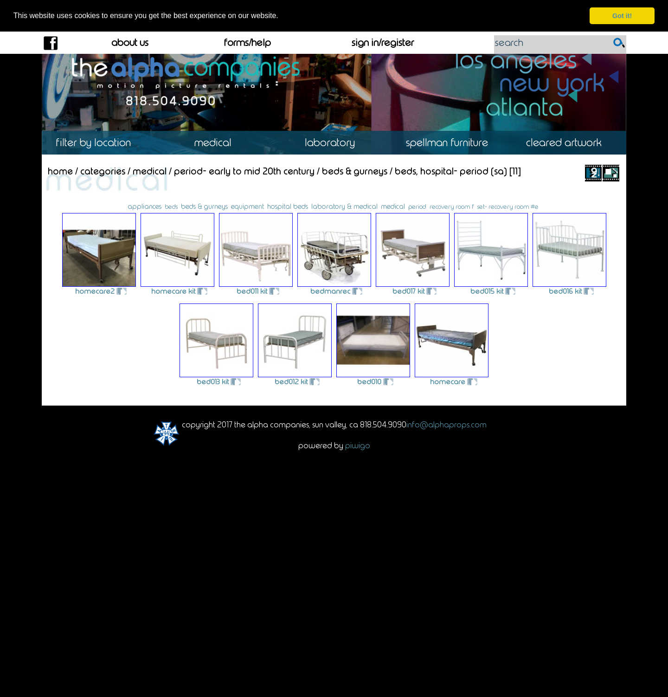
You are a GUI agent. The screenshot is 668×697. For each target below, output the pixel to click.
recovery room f (452, 206)
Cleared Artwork (567, 143)
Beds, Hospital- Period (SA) (451, 170)
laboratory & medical (344, 206)
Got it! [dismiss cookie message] (622, 15)
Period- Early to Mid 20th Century (244, 170)
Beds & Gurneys (354, 170)
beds (171, 206)
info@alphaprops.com (446, 424)
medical (393, 206)
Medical (217, 143)
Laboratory (333, 143)
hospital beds (287, 206)
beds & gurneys (204, 206)
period (417, 206)
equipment (247, 206)
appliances (144, 206)
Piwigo (357, 445)
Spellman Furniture (450, 143)
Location (100, 143)
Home (60, 170)
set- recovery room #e (508, 206)
